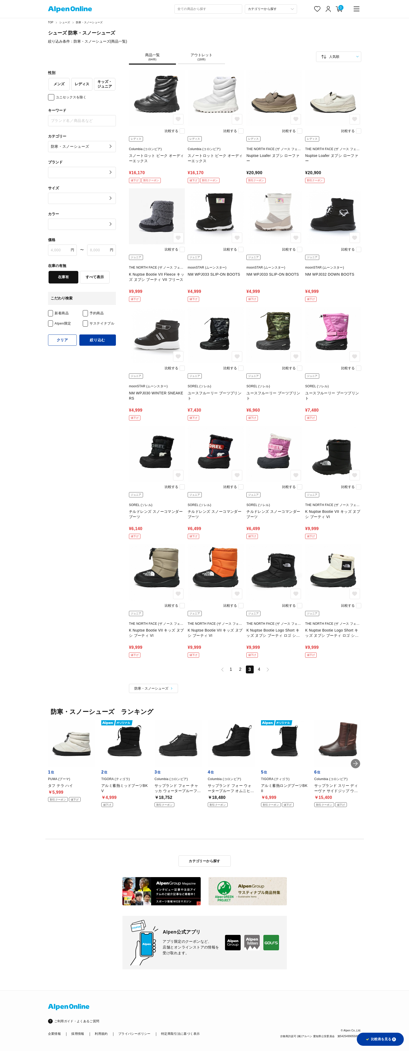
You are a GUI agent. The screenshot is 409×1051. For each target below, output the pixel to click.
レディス (82, 84)
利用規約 (101, 1034)
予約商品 (97, 313)
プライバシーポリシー (134, 1034)
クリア (62, 340)
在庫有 (63, 277)
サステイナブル (102, 323)
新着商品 (62, 313)
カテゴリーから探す (204, 861)
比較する (171, 131)
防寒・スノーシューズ (89, 22)
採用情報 (77, 1034)
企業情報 (54, 1034)
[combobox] (208, 9)
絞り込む (97, 340)
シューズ (64, 22)
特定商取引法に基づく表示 (180, 1034)
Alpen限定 (63, 323)
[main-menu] (356, 9)
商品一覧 (152, 57)
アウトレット (201, 57)
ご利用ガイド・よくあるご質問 (76, 1021)
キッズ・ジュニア (104, 83)
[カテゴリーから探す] (271, 9)
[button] (355, 763)
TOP (51, 22)
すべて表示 (95, 277)
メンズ (59, 84)
